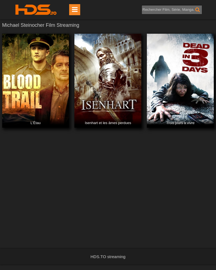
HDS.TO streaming (107, 256)
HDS (36, 9)
